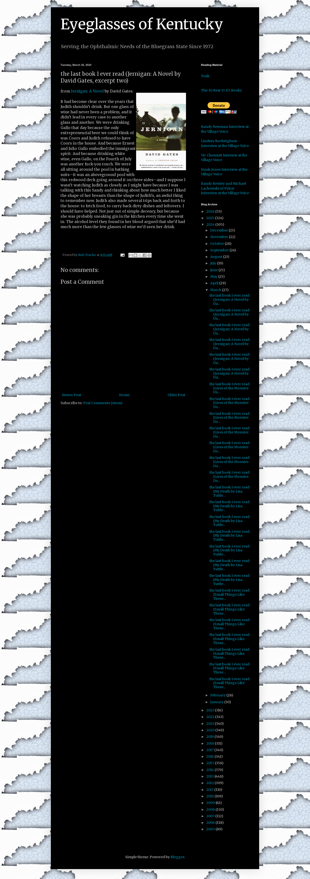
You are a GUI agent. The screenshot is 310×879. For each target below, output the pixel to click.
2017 (210, 750)
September (220, 250)
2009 (211, 803)
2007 (210, 816)
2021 (210, 723)
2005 (211, 829)
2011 (210, 789)
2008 (211, 809)
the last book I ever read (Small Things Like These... (229, 594)
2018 (210, 743)
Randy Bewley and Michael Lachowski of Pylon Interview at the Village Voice (225, 188)
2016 (210, 756)
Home (124, 395)
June (214, 270)
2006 (211, 822)
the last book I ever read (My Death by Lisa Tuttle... (229, 491)
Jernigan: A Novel (87, 91)
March (216, 290)
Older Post (176, 395)
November (219, 237)
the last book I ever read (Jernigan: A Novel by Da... (229, 299)
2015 (210, 763)
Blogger (177, 857)
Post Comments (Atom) (103, 403)
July (213, 263)
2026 (210, 211)
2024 (210, 224)
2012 (210, 783)
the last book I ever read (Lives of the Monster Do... (229, 388)
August (216, 256)
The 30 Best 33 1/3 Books (221, 90)
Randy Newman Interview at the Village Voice (225, 129)
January (217, 702)
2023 (210, 710)
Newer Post (71, 395)
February (218, 695)
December (219, 230)
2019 (210, 736)
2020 (210, 730)
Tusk (205, 76)
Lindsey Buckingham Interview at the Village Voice (225, 143)
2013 (210, 776)
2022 (210, 717)
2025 (210, 218)
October (217, 243)
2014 (210, 770)
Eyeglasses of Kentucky (142, 24)
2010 (210, 796)
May (214, 276)
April (214, 283)
